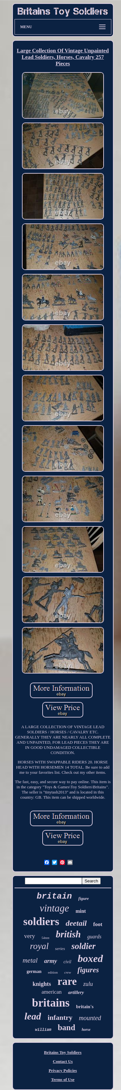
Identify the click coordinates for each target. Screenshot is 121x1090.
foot (97, 924)
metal (30, 960)
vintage (54, 908)
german (34, 971)
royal (39, 946)
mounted (90, 1017)
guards (94, 936)
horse (86, 1029)
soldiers (41, 921)
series (60, 948)
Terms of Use (62, 1079)
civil (67, 961)
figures (88, 970)
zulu (88, 984)
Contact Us (63, 1061)
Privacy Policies (63, 1070)
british (68, 934)
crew (67, 972)
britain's (85, 1006)
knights (42, 984)
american (52, 992)
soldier (83, 946)
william (43, 1030)
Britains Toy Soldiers (62, 1052)
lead (33, 1016)
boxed (90, 958)
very (29, 936)
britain (54, 896)
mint (81, 911)
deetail (76, 923)
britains (51, 1003)
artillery (76, 992)
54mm (45, 938)
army (50, 960)
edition (53, 972)
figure (83, 898)
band (66, 1027)
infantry (59, 1017)
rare (67, 981)
